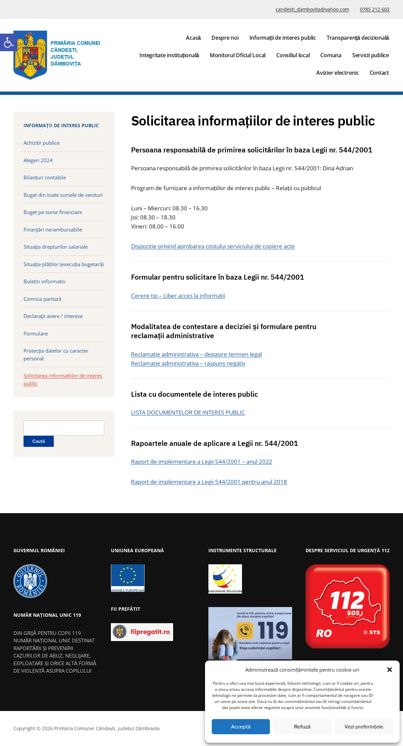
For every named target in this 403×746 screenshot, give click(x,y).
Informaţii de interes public (282, 37)
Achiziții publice (41, 142)
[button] (8, 42)
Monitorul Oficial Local (238, 55)
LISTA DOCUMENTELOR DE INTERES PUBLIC (188, 412)
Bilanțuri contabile (45, 177)
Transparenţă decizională (358, 37)
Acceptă (241, 727)
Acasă (193, 37)
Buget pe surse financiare (53, 212)
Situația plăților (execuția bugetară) (64, 264)
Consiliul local (293, 55)
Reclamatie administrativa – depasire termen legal (196, 354)
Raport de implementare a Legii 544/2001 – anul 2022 (201, 461)
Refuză (302, 727)
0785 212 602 (375, 9)
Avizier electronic (337, 72)
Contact (379, 72)
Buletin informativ (45, 281)
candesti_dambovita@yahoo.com (312, 9)
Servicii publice (370, 55)
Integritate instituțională (169, 55)
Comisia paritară (42, 298)
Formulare (36, 333)
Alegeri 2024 (38, 160)
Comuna (330, 55)
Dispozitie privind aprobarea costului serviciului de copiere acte (213, 246)
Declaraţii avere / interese (53, 316)
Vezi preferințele (364, 727)
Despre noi (225, 37)
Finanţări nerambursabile (53, 229)
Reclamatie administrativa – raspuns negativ (188, 363)
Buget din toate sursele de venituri (63, 194)
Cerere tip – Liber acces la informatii (178, 295)
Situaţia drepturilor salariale (56, 246)
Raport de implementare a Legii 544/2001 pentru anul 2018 (209, 482)
